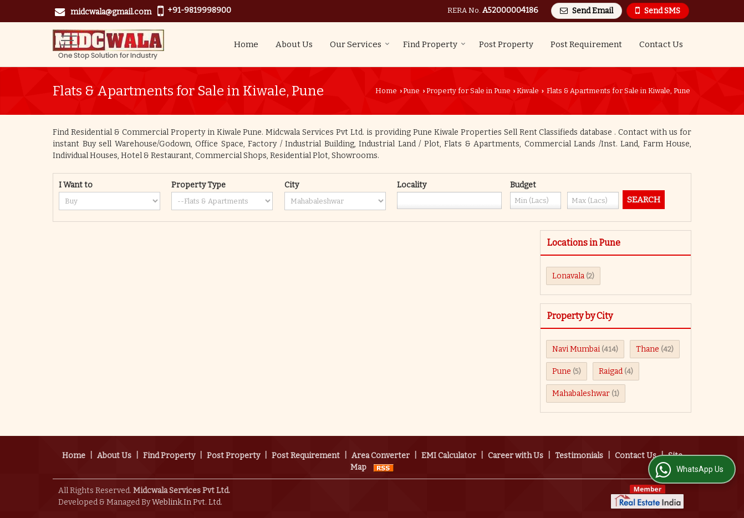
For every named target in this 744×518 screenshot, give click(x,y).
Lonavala (568, 276)
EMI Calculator (448, 455)
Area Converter (380, 455)
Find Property (434, 44)
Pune (411, 91)
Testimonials (579, 455)
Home (246, 44)
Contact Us (661, 44)
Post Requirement (586, 44)
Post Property (506, 44)
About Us (294, 44)
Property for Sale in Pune (468, 91)
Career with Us (515, 455)
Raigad (611, 371)
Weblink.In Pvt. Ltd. (187, 502)
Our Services (360, 44)
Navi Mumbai (576, 349)
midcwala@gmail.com (110, 12)
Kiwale (528, 91)
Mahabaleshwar (581, 393)
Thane (647, 349)
